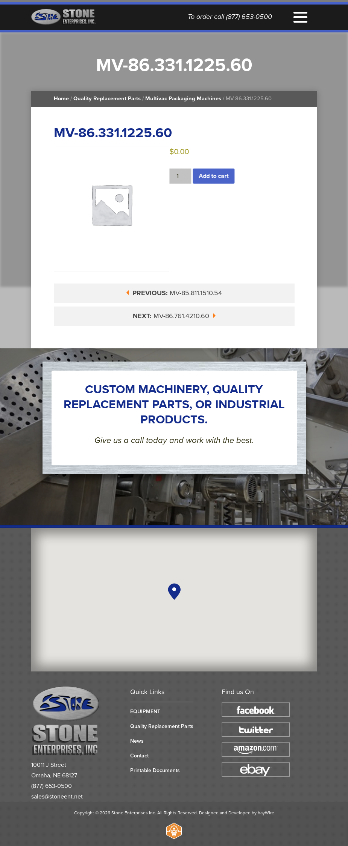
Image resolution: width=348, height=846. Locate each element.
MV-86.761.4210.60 (174, 316)
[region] (174, 599)
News (137, 741)
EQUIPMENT (145, 711)
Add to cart (215, 176)
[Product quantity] (182, 176)
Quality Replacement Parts (107, 98)
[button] (174, 591)
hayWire (266, 812)
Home (61, 98)
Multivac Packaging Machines (183, 98)
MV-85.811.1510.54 (174, 293)
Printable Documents (155, 770)
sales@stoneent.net (57, 796)
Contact (139, 756)
